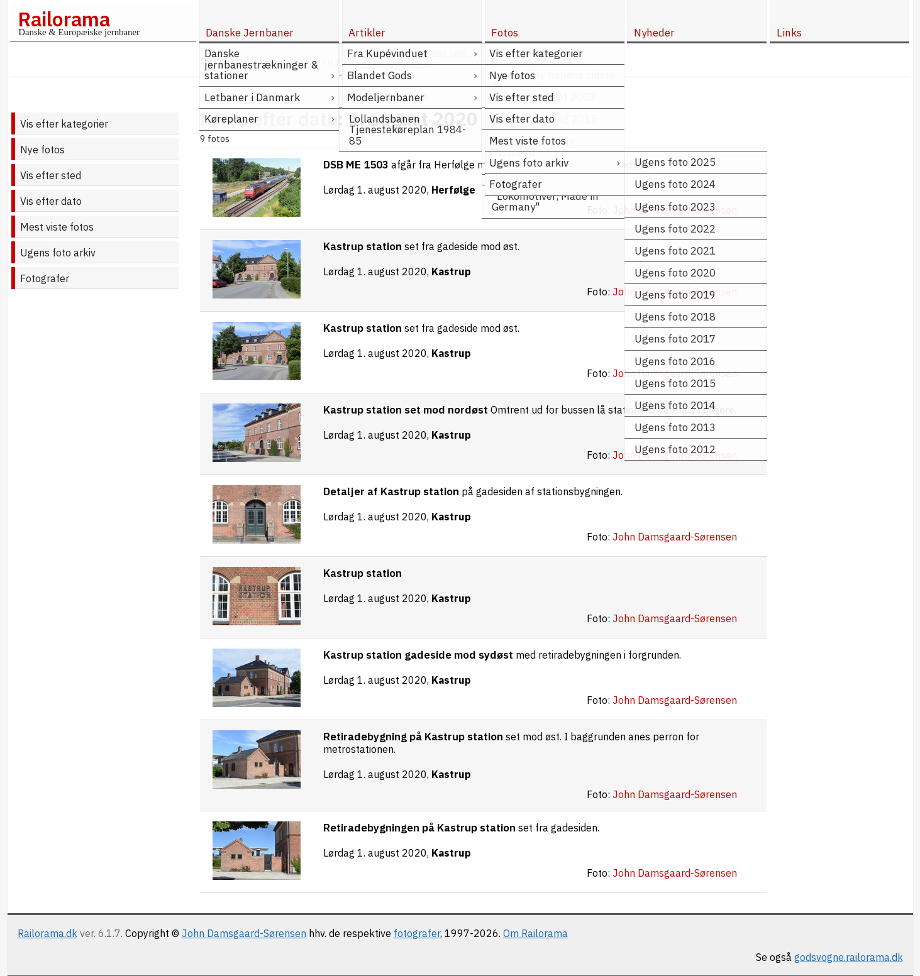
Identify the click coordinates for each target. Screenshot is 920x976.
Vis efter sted (50, 175)
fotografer (417, 933)
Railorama (64, 19)
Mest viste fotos (57, 227)
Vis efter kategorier (64, 124)
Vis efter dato (51, 201)
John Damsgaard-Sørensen (244, 933)
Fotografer (44, 278)
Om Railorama (535, 933)
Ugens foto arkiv (58, 252)
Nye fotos (42, 149)
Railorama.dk (47, 933)
